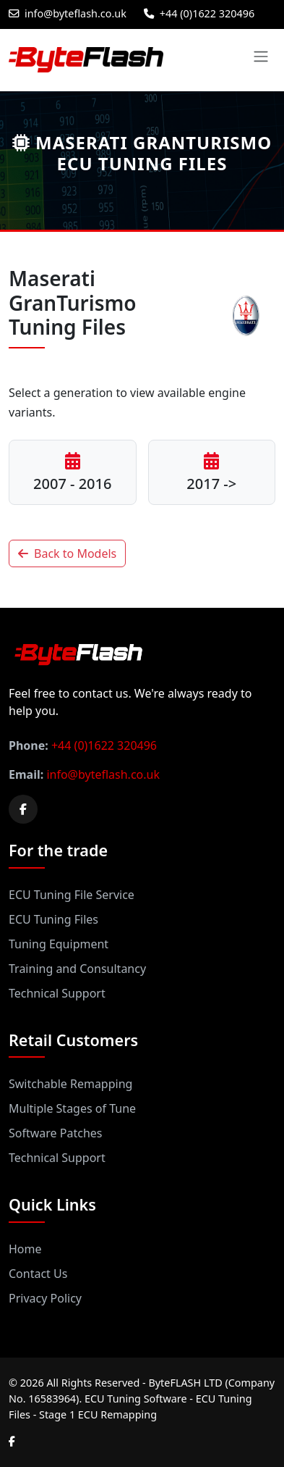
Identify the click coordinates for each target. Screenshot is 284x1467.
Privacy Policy (45, 1298)
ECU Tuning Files (53, 919)
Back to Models (67, 553)
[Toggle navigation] (260, 56)
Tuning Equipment (58, 944)
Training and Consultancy (77, 969)
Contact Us (38, 1274)
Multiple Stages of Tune (72, 1108)
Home (25, 1249)
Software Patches (55, 1133)
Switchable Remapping (70, 1084)
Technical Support (57, 993)
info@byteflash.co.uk (67, 13)
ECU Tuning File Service (71, 895)
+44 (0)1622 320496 (199, 13)
